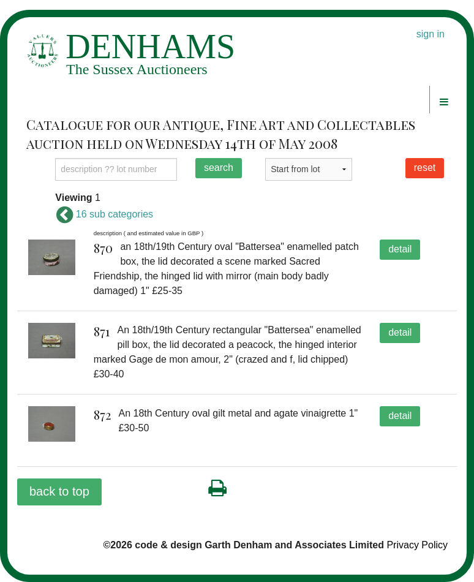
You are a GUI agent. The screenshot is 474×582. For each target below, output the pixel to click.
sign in (430, 34)
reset (425, 167)
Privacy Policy (417, 545)
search (218, 167)
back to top (59, 491)
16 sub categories (104, 214)
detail (400, 249)
